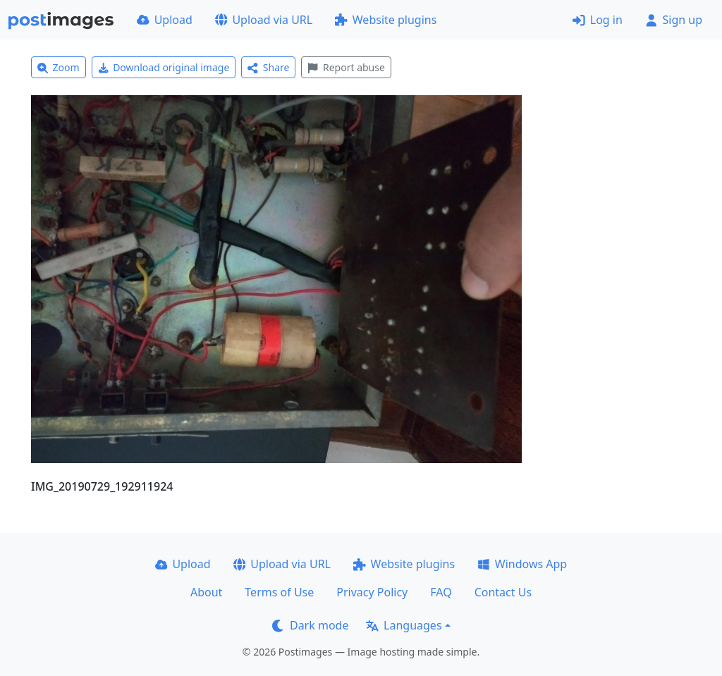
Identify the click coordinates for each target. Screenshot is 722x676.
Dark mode (310, 625)
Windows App (522, 564)
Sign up (673, 19)
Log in (598, 19)
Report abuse (345, 67)
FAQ (440, 592)
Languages (403, 625)
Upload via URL (263, 19)
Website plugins (385, 19)
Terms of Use (279, 592)
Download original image (164, 67)
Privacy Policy (372, 592)
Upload (164, 19)
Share (268, 67)
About (206, 592)
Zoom (58, 67)
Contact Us (503, 592)
